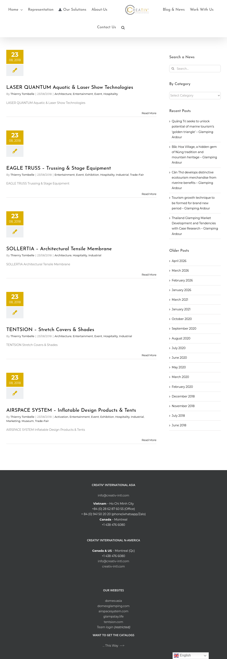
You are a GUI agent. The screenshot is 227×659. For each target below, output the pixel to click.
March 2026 (180, 270)
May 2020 (179, 367)
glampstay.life (113, 616)
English (182, 655)
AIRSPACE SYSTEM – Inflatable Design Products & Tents (71, 410)
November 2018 (183, 406)
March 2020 (180, 377)
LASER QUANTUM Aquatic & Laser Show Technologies (69, 87)
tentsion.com (113, 622)
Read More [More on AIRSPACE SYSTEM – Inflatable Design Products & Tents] (149, 440)
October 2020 (182, 319)
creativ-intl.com (113, 566)
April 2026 (179, 261)
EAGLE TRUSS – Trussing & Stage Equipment (58, 168)
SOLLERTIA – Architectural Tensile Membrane (59, 248)
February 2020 (182, 387)
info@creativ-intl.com (113, 495)
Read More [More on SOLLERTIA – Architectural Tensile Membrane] (149, 274)
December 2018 (183, 396)
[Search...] (195, 68)
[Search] (173, 68)
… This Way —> (113, 645)
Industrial (122, 174)
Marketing (13, 421)
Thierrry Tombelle (22, 93)
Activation (61, 416)
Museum (28, 421)
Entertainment (83, 93)
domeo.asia (113, 601)
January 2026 (181, 290)
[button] (123, 27)
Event (98, 93)
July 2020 (179, 348)
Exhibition (92, 174)
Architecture (63, 93)
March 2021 (180, 300)
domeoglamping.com (113, 606)
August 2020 (181, 338)
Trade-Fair (137, 174)
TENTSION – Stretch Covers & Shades (50, 329)
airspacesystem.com (113, 611)
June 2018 (179, 425)
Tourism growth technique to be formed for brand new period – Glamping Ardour (193, 203)
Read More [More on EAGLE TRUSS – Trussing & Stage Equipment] (149, 194)
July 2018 (178, 416)
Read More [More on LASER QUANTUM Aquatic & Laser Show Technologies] (149, 113)
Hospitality (110, 93)
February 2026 (182, 280)
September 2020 (184, 328)
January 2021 (181, 309)
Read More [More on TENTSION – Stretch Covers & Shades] (149, 355)
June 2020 (179, 358)
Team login (105, 627)
